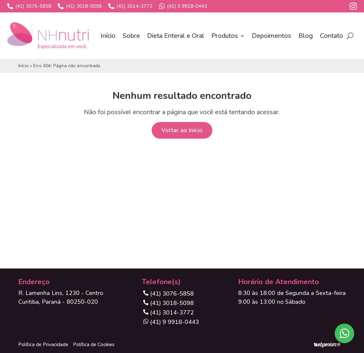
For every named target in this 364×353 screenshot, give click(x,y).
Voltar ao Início (182, 130)
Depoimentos (271, 35)
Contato (331, 35)
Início (107, 35)
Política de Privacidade (43, 344)
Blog (305, 35)
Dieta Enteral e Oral (175, 35)
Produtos (224, 35)
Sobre (131, 35)
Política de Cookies (93, 344)
